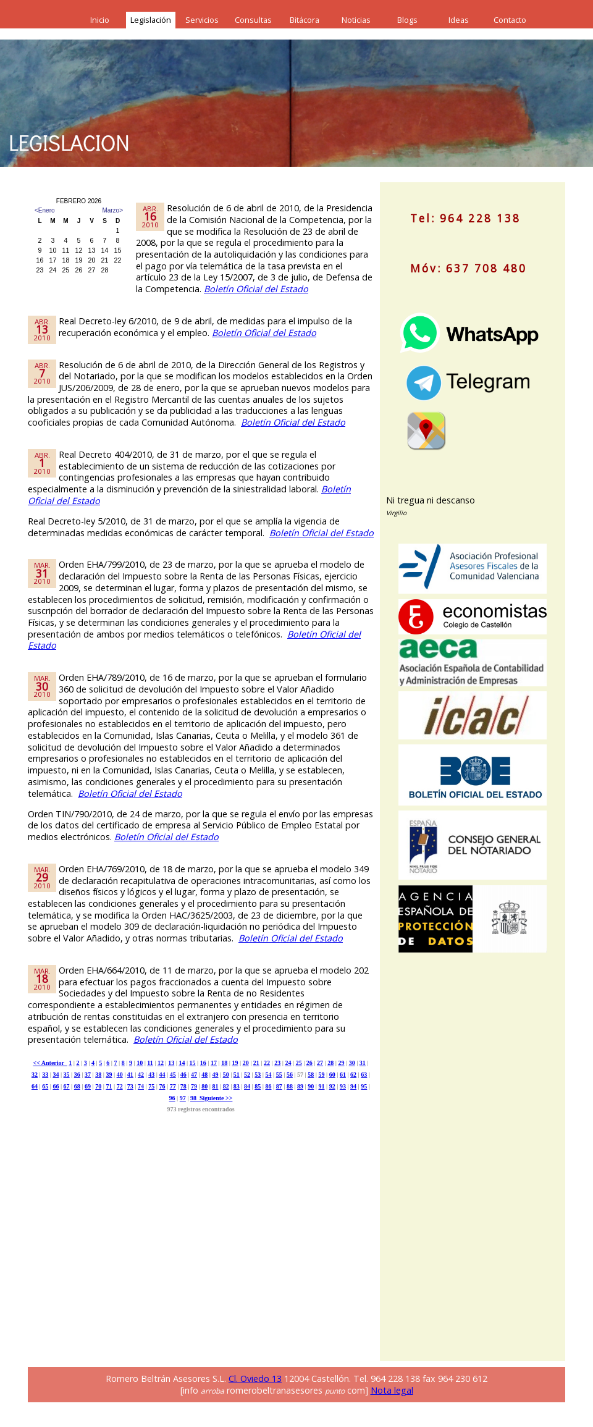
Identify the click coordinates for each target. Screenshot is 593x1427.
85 (257, 1086)
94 (353, 1086)
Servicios (202, 19)
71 (109, 1086)
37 (88, 1074)
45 (173, 1074)
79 (194, 1086)
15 (193, 1062)
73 (130, 1086)
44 (162, 1074)
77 (173, 1086)
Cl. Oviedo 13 (255, 1378)
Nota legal (392, 1390)
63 (364, 1074)
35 (67, 1074)
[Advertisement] (426, 1166)
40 (120, 1074)
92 (332, 1086)
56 (290, 1074)
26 (309, 1062)
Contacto (510, 19)
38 (98, 1074)
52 (247, 1074)
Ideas (458, 19)
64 (35, 1086)
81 (215, 1086)
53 (257, 1074)
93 (343, 1086)
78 (183, 1086)
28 (330, 1062)
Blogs (407, 19)
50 (226, 1074)
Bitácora (304, 19)
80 (204, 1086)
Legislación (150, 19)
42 (141, 1074)
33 (45, 1074)
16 (203, 1062)
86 (268, 1086)
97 (183, 1098)
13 (171, 1062)
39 (109, 1074)
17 (214, 1062)
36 (77, 1074)
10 (140, 1062)
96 (172, 1098)
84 (247, 1086)
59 (321, 1074)
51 (236, 1074)
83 (236, 1086)
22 (267, 1062)
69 (88, 1086)
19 (235, 1062)
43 (151, 1074)
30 (352, 1062)
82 (226, 1086)
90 (311, 1086)
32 (35, 1074)
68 (77, 1086)
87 (279, 1086)
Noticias (356, 19)
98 (193, 1098)
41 (130, 1074)
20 (246, 1062)
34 (56, 1074)
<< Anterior (50, 1062)
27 (320, 1062)
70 (98, 1086)
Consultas (253, 19)
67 (67, 1086)
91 (321, 1086)
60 (332, 1074)
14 (182, 1062)
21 (256, 1062)
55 (279, 1074)
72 (120, 1086)
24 (288, 1062)
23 (277, 1062)
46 (183, 1074)
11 (150, 1062)
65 (45, 1086)
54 (268, 1074)
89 (300, 1086)
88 (290, 1086)
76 (162, 1086)
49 (215, 1074)
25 (299, 1062)
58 (311, 1074)
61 (343, 1074)
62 (353, 1074)
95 (364, 1086)
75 (151, 1086)
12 (161, 1062)
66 (56, 1086)
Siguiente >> (214, 1098)
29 (341, 1062)
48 (204, 1074)
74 (141, 1086)
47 (194, 1074)
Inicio (99, 19)
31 (363, 1062)
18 (224, 1062)
